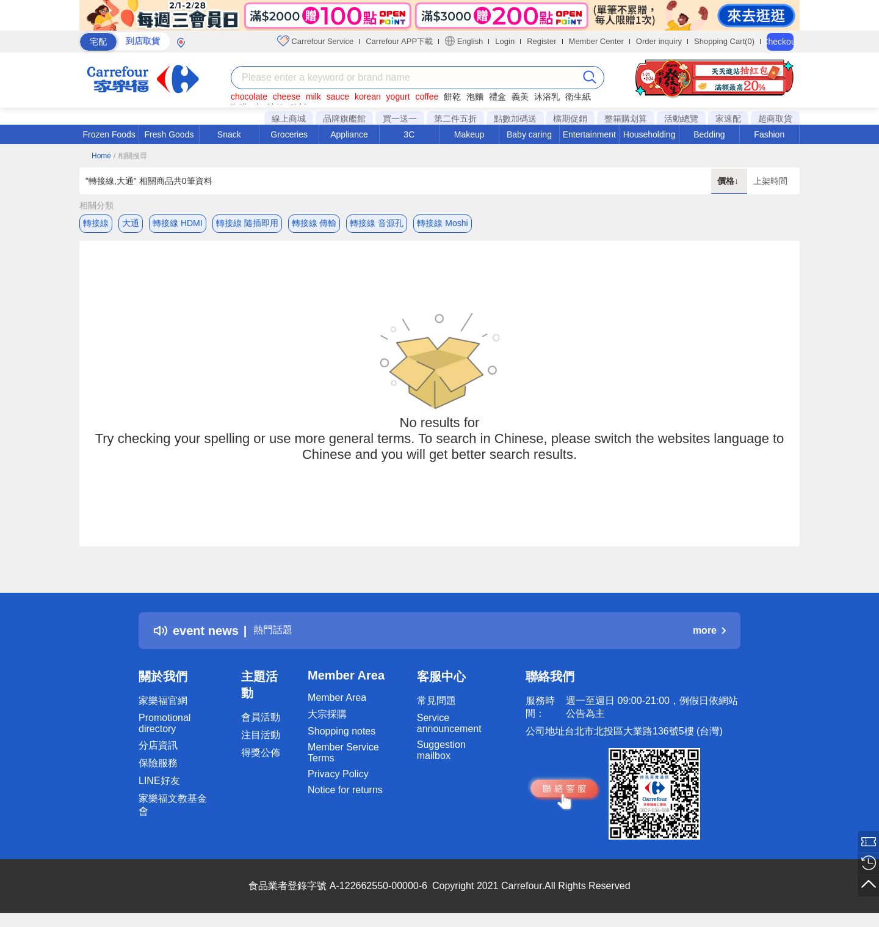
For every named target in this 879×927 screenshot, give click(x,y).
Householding (649, 134)
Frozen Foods (108, 134)
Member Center (596, 41)
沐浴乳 (547, 96)
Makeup (469, 134)
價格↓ (729, 181)
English (464, 41)
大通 (130, 223)
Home (101, 156)
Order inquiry (659, 41)
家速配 (728, 118)
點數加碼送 (515, 118)
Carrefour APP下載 (399, 41)
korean (368, 96)
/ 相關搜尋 (130, 156)
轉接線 (96, 223)
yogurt (398, 96)
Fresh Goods (169, 134)
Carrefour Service (315, 40)
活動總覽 (681, 118)
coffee (426, 96)
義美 (520, 96)
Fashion (769, 134)
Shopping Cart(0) (724, 41)
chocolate (249, 96)
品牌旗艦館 (344, 118)
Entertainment (589, 134)
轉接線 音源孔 (376, 223)
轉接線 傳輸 (314, 223)
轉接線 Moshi (442, 223)
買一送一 (400, 118)
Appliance (349, 134)
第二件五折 (455, 118)
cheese (286, 96)
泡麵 (474, 96)
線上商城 (289, 118)
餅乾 (452, 96)
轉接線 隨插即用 (247, 223)
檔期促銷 (570, 118)
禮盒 (497, 96)
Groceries (289, 134)
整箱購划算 (625, 118)
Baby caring (529, 134)
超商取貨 (775, 118)
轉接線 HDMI (178, 223)
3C (408, 134)
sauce (338, 96)
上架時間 (770, 181)
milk (313, 96)
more (709, 634)
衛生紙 (578, 96)
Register (541, 41)
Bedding (709, 134)
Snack (229, 134)
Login (505, 41)
